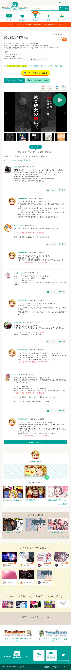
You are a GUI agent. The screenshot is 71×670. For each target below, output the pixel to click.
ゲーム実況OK (34, 66)
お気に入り (22, 20)
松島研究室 (18, 322)
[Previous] (6, 112)
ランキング (62, 20)
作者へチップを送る (64, 87)
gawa (15, 225)
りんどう (17, 273)
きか (15, 374)
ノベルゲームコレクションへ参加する (17, 160)
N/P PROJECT (23, 198)
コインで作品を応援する (35, 73)
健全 (61, 66)
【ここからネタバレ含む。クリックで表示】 (29, 233)
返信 (62, 190)
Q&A (39, 655)
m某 (15, 167)
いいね (51, 190)
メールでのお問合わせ (51, 655)
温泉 (56, 66)
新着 (48, 20)
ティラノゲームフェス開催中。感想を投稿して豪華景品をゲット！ (35, 24)
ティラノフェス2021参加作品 (16, 66)
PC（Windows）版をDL (38, 80)
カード (9, 20)
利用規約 (47, 667)
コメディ (51, 66)
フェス (35, 20)
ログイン (65, 2)
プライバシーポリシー (61, 667)
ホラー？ (43, 66)
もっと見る (62, 504)
